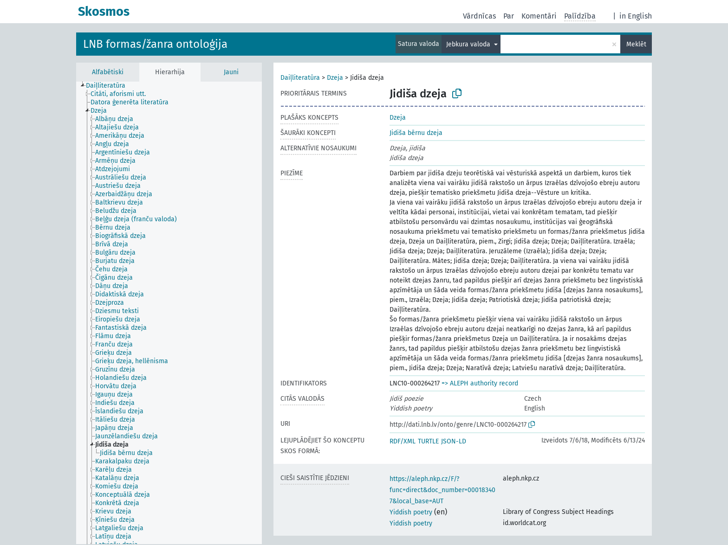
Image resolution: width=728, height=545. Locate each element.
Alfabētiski (108, 72)
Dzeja (335, 78)
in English (635, 16)
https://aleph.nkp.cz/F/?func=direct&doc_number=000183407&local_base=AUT (442, 490)
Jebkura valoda (469, 44)
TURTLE (428, 441)
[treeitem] (109, 86)
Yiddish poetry (411, 512)
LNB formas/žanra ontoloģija (155, 44)
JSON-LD (453, 441)
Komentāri (539, 16)
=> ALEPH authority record (480, 383)
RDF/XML (403, 441)
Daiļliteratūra (300, 78)
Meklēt (636, 44)
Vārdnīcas (479, 16)
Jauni (231, 72)
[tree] (169, 313)
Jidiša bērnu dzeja (416, 133)
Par (508, 16)
